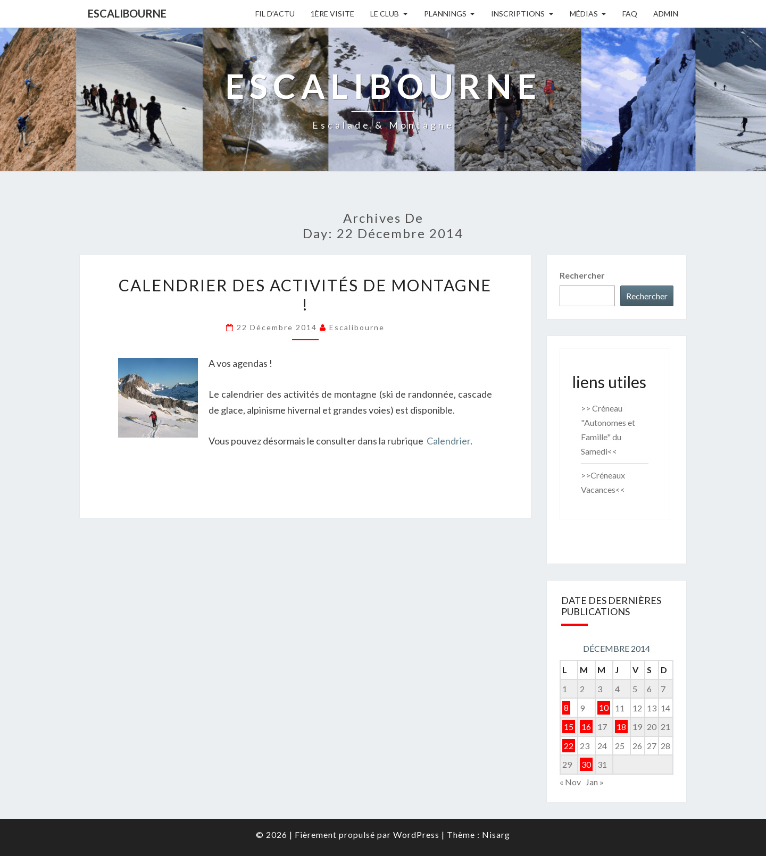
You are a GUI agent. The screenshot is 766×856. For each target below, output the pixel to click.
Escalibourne (127, 13)
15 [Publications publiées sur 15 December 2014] (568, 726)
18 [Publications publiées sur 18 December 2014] (621, 726)
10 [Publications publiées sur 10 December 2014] (604, 708)
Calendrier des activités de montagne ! (305, 294)
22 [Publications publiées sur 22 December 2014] (568, 746)
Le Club (384, 13)
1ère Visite (332, 13)
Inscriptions (518, 13)
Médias (584, 13)
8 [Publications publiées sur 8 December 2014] (566, 708)
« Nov (570, 782)
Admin (665, 13)
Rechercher (582, 275)
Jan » (595, 782)
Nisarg (496, 834)
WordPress (416, 834)
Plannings (445, 13)
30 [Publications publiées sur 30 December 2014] (586, 764)
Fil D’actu (275, 13)
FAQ (629, 13)
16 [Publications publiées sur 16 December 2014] (586, 726)
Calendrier (448, 441)
